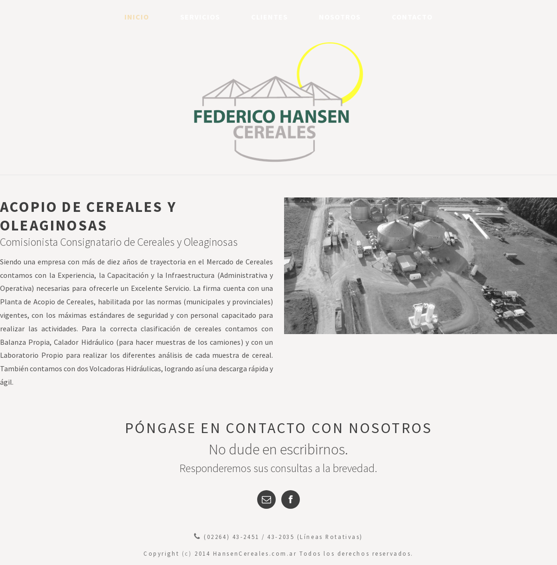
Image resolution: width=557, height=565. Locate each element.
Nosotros (340, 16)
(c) (187, 553)
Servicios (200, 16)
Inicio (136, 16)
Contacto (412, 16)
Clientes (269, 16)
